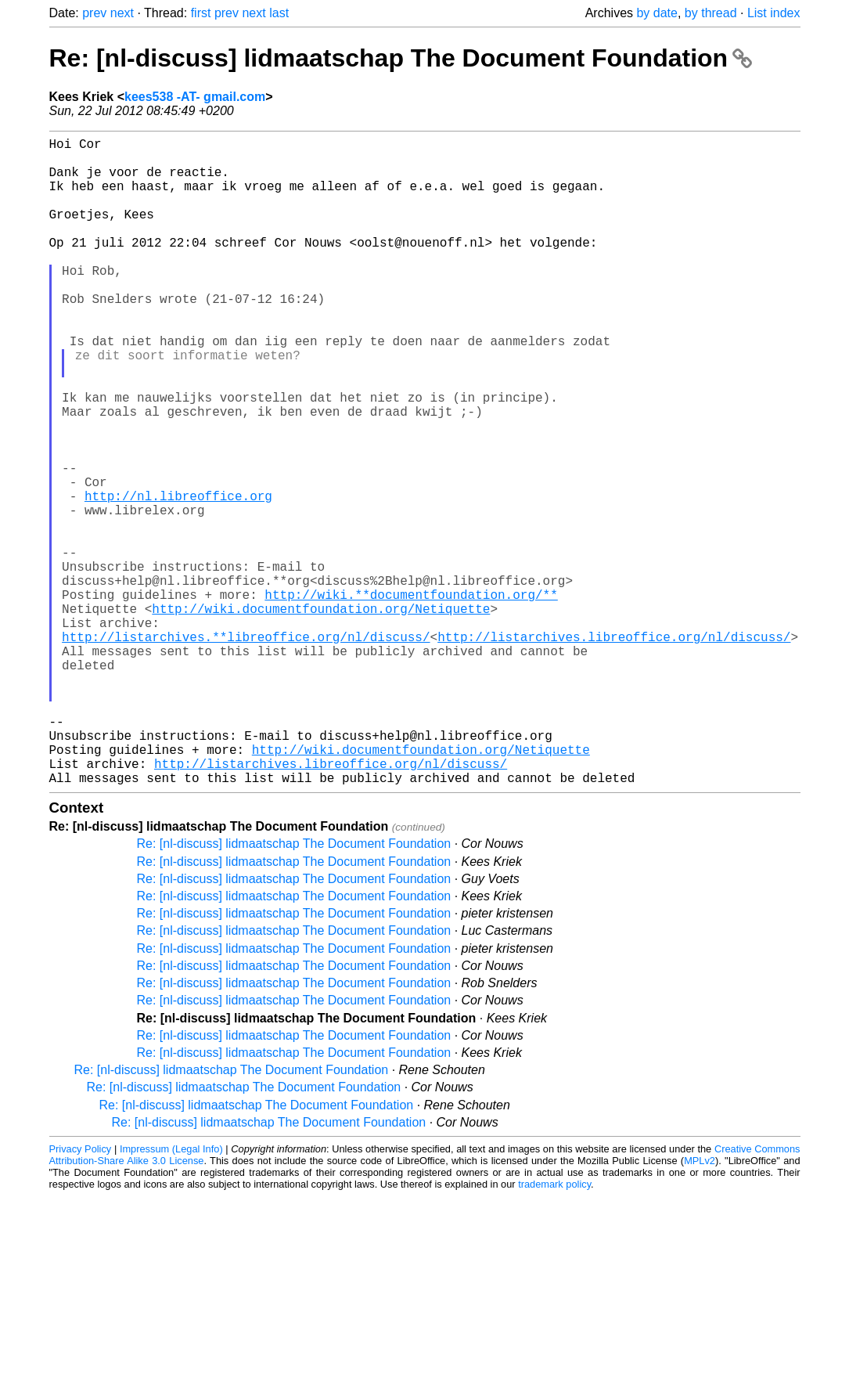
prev (94, 13)
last (279, 13)
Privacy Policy (80, 1293)
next (122, 13)
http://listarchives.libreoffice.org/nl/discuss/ (613, 749)
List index (773, 13)
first (201, 13)
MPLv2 (699, 1305)
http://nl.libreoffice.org (178, 577)
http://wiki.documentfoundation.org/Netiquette (321, 714)
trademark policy (554, 1328)
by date (656, 13)
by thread (711, 13)
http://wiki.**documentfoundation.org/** (410, 697)
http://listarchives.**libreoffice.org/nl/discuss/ (246, 749)
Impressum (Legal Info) (171, 1293)
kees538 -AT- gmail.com (194, 96)
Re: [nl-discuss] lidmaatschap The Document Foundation (400, 58)
